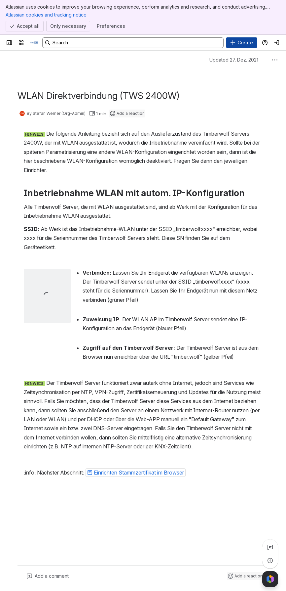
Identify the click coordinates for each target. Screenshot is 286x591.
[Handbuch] (34, 42)
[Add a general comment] (48, 576)
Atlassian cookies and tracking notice (46, 15)
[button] (136, 472)
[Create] (241, 42)
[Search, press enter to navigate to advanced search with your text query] (133, 42)
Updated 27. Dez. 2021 (233, 60)
